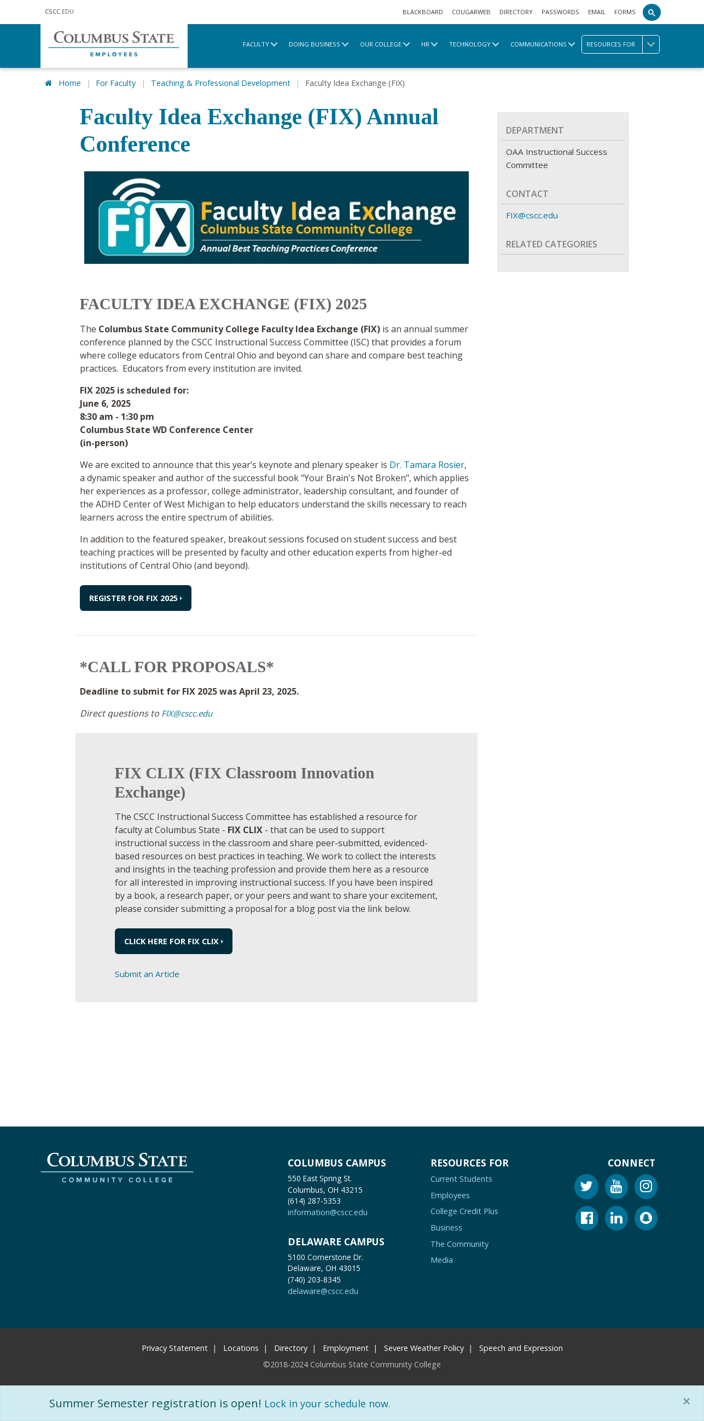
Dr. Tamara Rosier (426, 463)
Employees (450, 1193)
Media (441, 1258)
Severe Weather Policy (424, 1346)
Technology (470, 44)
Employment (346, 1346)
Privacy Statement (175, 1346)
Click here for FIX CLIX (171, 939)
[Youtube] (616, 1186)
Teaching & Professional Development (220, 82)
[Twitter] (586, 1186)
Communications (538, 44)
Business (446, 1225)
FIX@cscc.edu (188, 712)
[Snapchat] (646, 1217)
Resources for (622, 44)
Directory (516, 12)
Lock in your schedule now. (336, 1403)
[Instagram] (646, 1186)
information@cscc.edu (328, 1210)
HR (425, 44)
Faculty (256, 44)
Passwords (560, 12)
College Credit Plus (464, 1209)
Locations (241, 1346)
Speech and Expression (521, 1346)
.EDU (59, 11)
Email (597, 12)
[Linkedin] (616, 1217)
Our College (381, 44)
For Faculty (116, 82)
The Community (459, 1242)
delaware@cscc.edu (323, 1289)
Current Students (461, 1177)
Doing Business (314, 44)
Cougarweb (471, 12)
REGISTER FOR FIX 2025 (133, 596)
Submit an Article (149, 972)
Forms (625, 12)
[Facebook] (587, 1217)
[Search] (652, 12)
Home (70, 82)
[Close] (688, 1401)
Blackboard (423, 12)
